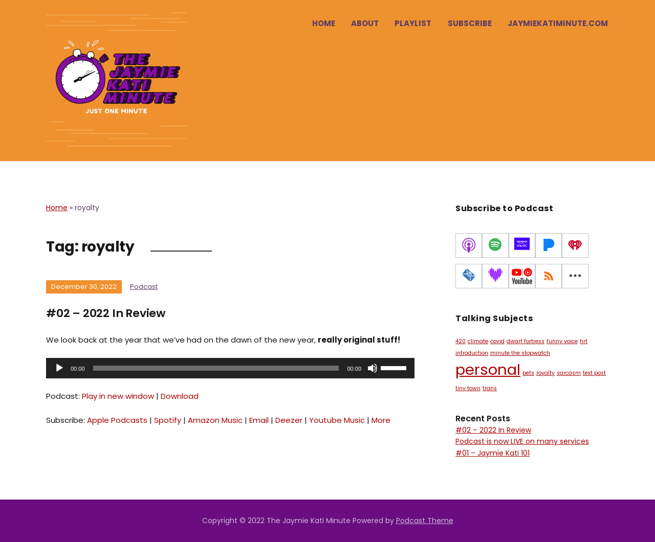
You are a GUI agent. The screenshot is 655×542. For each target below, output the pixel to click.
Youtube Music (337, 419)
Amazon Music (215, 419)
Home (323, 23)
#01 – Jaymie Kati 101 (492, 453)
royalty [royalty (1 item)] (545, 373)
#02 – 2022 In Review (106, 313)
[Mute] (372, 368)
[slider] (216, 367)
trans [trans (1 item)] (490, 388)
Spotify (167, 419)
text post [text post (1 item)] (594, 373)
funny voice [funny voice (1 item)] (562, 341)
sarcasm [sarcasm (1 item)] (569, 373)
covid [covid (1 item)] (497, 341)
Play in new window (118, 395)
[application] (230, 367)
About (365, 23)
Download (180, 395)
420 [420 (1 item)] (460, 341)
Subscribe (470, 23)
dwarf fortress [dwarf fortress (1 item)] (525, 341)
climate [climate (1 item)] (478, 341)
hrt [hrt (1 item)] (583, 341)
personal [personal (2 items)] (487, 369)
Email (259, 419)
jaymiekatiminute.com (558, 23)
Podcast (144, 286)
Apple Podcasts (117, 419)
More (381, 419)
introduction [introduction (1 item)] (471, 353)
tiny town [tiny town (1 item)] (468, 388)
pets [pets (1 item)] (528, 373)
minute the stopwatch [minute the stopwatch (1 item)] (520, 353)
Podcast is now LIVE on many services (522, 441)
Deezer (288, 419)
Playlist (413, 23)
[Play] (59, 368)
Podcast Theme (424, 520)
